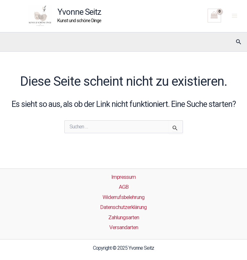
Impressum (123, 177)
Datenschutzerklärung (123, 207)
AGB (123, 187)
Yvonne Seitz (79, 12)
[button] (239, 42)
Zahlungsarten (123, 217)
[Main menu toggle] (234, 16)
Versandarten (123, 227)
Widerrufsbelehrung (123, 197)
